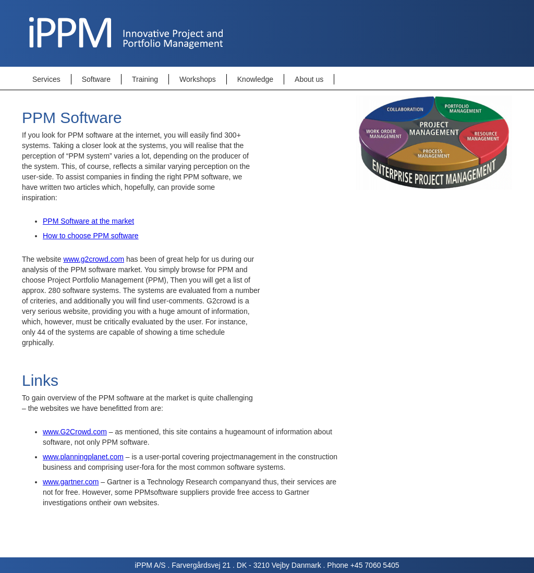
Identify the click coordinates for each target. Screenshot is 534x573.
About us (309, 79)
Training (145, 79)
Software (96, 79)
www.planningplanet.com (83, 457)
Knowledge (255, 79)
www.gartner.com (71, 482)
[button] (46, 79)
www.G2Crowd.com (75, 432)
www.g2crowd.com (93, 259)
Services (46, 79)
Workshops (197, 79)
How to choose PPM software (91, 235)
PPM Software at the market (88, 221)
